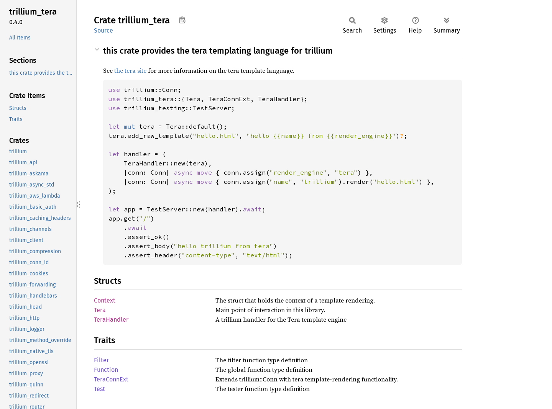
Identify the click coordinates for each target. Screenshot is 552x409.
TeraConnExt (111, 379)
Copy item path (182, 19)
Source (103, 30)
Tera (100, 310)
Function (106, 369)
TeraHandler (111, 319)
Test (99, 389)
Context (104, 300)
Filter (101, 360)
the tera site (130, 70)
